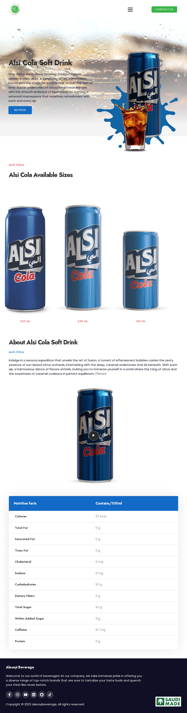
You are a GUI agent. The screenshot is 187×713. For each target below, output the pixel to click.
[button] (130, 9)
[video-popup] (94, 436)
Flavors (101, 374)
